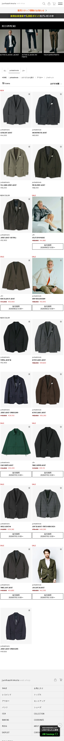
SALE (4, 688)
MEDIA (4, 726)
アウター (40, 77)
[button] (3, 43)
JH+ (23, 70)
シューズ (37, 707)
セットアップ (39, 701)
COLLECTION (39, 714)
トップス (37, 695)
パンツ (5, 707)
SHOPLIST (5, 732)
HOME (4, 77)
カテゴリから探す (27, 77)
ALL (5, 70)
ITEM (4, 714)
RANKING (5, 720)
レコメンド (6, 695)
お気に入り (38, 688)
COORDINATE (39, 720)
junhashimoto (14, 70)
